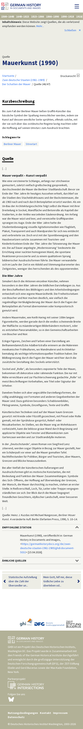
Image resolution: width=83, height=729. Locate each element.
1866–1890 (52, 16)
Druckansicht (68, 76)
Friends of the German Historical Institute (37, 655)
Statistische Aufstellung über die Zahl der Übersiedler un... (23, 581)
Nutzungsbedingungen (23, 713)
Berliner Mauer (12, 144)
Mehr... (40, 26)
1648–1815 (22, 16)
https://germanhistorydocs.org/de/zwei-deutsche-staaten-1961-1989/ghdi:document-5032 (47, 548)
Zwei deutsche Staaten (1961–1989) (23, 80)
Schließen (72, 30)
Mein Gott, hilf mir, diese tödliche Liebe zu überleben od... (59, 581)
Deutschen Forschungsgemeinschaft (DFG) (33, 663)
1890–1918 (67, 16)
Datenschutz (16, 717)
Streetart (31, 144)
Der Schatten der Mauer (16, 84)
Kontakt (45, 713)
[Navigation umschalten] (78, 6)
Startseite (8, 76)
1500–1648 (7, 16)
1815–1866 (37, 16)
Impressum (60, 713)
